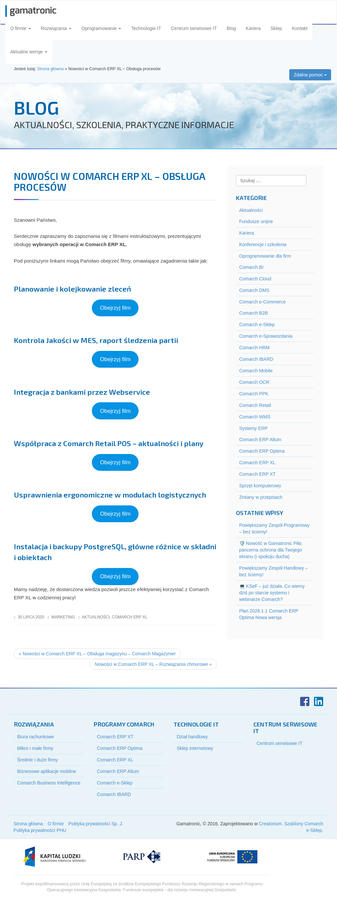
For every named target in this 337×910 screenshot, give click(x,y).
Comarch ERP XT (257, 474)
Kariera (253, 28)
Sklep (276, 28)
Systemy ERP (253, 428)
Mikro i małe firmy (35, 748)
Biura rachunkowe (35, 736)
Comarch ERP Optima (262, 451)
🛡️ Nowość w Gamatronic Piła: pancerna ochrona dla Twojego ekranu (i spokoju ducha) (270, 550)
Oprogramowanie (101, 28)
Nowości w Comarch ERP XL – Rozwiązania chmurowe (153, 664)
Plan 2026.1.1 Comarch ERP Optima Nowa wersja (268, 614)
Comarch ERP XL (129, 617)
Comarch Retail (255, 405)
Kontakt (299, 28)
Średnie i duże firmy (37, 759)
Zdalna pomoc (310, 74)
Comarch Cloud (255, 278)
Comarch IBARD (256, 359)
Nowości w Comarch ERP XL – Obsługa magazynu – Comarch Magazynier (97, 653)
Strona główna (28, 823)
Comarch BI (251, 267)
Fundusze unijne (256, 221)
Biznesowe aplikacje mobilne (46, 771)
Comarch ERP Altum (260, 439)
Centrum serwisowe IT (194, 28)
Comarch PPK (254, 393)
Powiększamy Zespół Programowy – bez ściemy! (274, 528)
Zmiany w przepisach (261, 497)
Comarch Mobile (256, 370)
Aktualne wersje (28, 51)
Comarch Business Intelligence (48, 782)
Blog (231, 28)
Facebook (304, 701)
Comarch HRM (254, 347)
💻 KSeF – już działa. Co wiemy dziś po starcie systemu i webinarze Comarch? (272, 592)
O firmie (20, 28)
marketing (63, 617)
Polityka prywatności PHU (39, 830)
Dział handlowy (192, 736)
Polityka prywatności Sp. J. (95, 823)
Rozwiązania (56, 28)
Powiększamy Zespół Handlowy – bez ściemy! (273, 571)
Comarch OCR (254, 382)
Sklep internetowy (195, 748)
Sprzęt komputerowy (260, 485)
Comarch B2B (253, 313)
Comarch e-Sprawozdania (266, 336)
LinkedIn (318, 701)
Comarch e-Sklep (257, 324)
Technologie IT (146, 28)
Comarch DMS (254, 290)
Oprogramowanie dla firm (265, 256)
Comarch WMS (255, 416)
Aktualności (96, 617)
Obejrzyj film (115, 308)
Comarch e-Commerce (262, 301)
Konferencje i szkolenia (263, 244)
